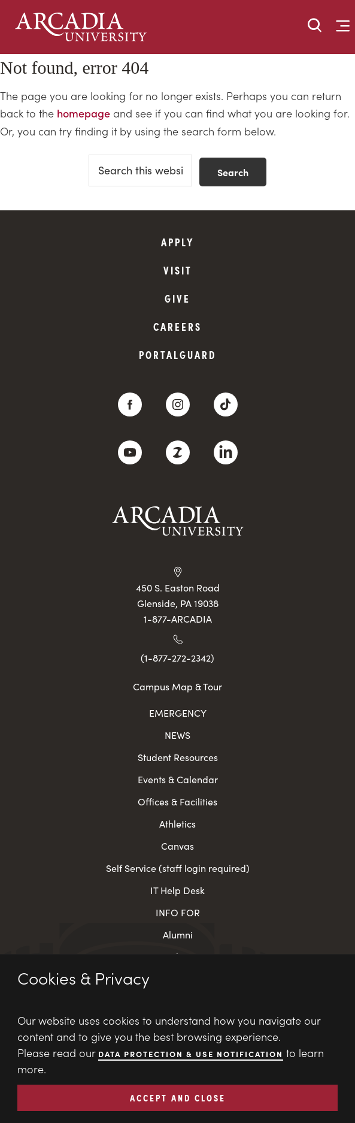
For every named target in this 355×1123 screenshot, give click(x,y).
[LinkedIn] (226, 452)
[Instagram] (178, 404)
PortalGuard (177, 354)
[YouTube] (130, 452)
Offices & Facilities (177, 801)
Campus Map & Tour (177, 686)
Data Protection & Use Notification (190, 1053)
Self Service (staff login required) (178, 868)
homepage (83, 112)
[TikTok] (226, 404)
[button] (315, 26)
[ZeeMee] (178, 452)
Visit (177, 269)
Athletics (177, 824)
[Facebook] (130, 404)
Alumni (178, 934)
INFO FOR (178, 912)
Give (177, 298)
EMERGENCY (178, 713)
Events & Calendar (178, 779)
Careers (177, 326)
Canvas (177, 846)
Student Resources (178, 757)
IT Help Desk (177, 890)
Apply (178, 241)
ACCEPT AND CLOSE (178, 1097)
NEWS (177, 735)
